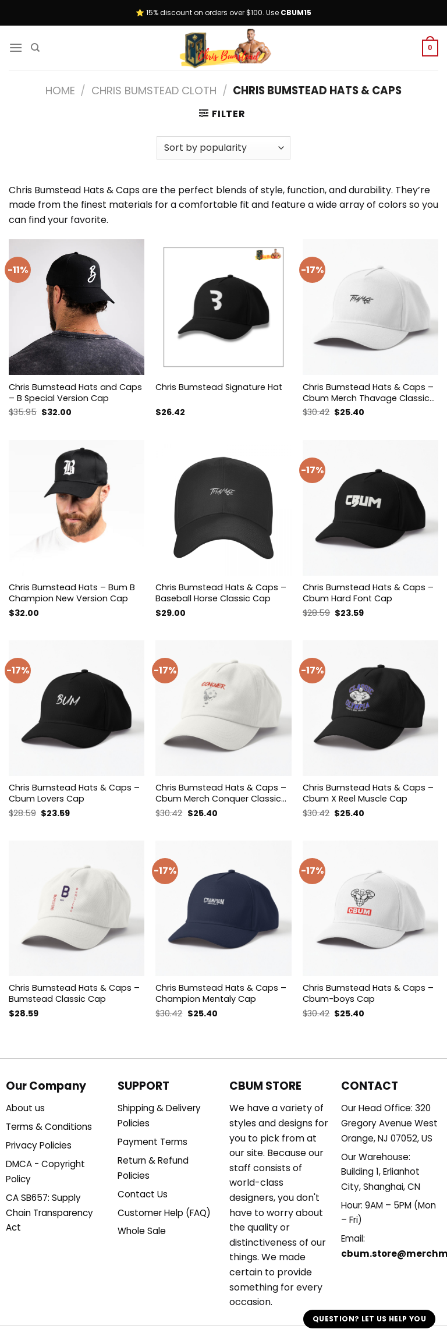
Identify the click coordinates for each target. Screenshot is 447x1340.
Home (60, 90)
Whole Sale (142, 1231)
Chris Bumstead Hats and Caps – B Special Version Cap (75, 392)
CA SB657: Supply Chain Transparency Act (49, 1212)
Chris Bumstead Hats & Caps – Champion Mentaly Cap (220, 993)
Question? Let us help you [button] (369, 1319)
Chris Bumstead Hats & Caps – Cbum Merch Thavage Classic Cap (368, 392)
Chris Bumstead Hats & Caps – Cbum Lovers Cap (74, 793)
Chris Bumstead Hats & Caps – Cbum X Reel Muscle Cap (368, 793)
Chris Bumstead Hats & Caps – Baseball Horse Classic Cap (220, 593)
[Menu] (16, 47)
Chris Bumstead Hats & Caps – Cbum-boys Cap (368, 993)
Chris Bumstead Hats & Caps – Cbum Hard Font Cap (368, 593)
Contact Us (143, 1194)
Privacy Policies (39, 1145)
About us (25, 1108)
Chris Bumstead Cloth (154, 90)
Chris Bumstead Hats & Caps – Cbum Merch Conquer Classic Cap (220, 793)
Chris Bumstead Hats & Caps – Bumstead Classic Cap (74, 993)
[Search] (35, 48)
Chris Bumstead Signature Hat (218, 387)
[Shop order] (223, 147)
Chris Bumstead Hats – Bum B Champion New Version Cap (72, 593)
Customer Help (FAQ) (164, 1213)
